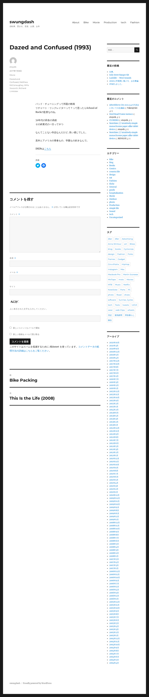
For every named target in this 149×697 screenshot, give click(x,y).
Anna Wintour (114, 244)
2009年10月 (114, 504)
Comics (112, 168)
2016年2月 (114, 385)
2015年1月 (113, 406)
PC (129, 290)
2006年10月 (114, 577)
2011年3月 (113, 486)
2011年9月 (113, 467)
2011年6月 (113, 477)
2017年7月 (114, 370)
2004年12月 (114, 638)
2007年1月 (114, 568)
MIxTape (112, 279)
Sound (112, 211)
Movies (130, 279)
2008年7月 (114, 538)
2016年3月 (114, 382)
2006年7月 (114, 583)
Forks (130, 254)
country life (114, 171)
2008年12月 (114, 522)
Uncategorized (116, 217)
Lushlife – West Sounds (120, 78)
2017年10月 (114, 364)
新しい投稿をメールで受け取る (26, 334)
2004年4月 (114, 663)
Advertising (127, 239)
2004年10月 (114, 644)
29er (117, 239)
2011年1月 (113, 492)
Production (110, 22)
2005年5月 (114, 623)
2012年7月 (114, 440)
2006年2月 (114, 596)
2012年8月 (114, 437)
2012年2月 (114, 452)
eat (110, 178)
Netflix (126, 284)
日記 (110, 315)
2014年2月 (114, 409)
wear (110, 310)
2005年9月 (114, 611)
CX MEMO (113, 120)
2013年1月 (113, 425)
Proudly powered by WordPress (37, 683)
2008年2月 (114, 553)
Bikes (132, 244)
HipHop (125, 264)
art (125, 244)
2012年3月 (113, 449)
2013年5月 (113, 416)
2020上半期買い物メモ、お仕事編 (123, 81)
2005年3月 (114, 629)
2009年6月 (114, 513)
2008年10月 (114, 528)
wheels (131, 310)
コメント (15, 214)
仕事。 (112, 72)
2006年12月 (114, 571)
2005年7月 (114, 617)
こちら (47, 148)
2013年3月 (113, 419)
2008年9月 (114, 532)
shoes (127, 295)
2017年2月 (114, 376)
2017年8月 (114, 367)
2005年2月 (114, 632)
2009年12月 (114, 498)
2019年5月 (114, 355)
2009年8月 (114, 510)
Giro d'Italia (113, 264)
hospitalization (116, 193)
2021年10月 (114, 342)
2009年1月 (114, 519)
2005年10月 (114, 608)
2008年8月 (114, 535)
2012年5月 (114, 446)
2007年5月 (114, 559)
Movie (96, 22)
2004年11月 (114, 641)
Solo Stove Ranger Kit (119, 75)
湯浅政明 (118, 315)
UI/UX (134, 305)
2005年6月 (114, 620)
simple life (114, 208)
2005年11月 (114, 605)
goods (112, 190)
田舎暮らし (130, 315)
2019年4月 (114, 358)
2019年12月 (114, 352)
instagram (113, 269)
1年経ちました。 (116, 84)
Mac (123, 269)
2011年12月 (114, 458)
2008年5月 (114, 544)
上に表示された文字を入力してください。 (29, 309)
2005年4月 (114, 626)
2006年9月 (114, 580)
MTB (110, 284)
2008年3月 (114, 550)
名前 (13, 258)
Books (112, 165)
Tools (117, 305)
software (112, 300)
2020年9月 (114, 348)
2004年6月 (114, 657)
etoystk (13, 67)
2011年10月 (114, 464)
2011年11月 (114, 461)
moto (121, 279)
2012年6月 (114, 443)
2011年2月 (113, 489)
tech (123, 22)
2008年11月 (114, 525)
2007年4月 (114, 562)
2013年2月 (113, 422)
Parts (122, 290)
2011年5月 (113, 480)
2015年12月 (114, 391)
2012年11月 (114, 431)
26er (110, 239)
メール (14, 272)
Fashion (134, 22)
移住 (110, 320)
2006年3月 (114, 593)
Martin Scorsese (130, 274)
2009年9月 (114, 507)
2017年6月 (114, 373)
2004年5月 (114, 660)
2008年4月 (114, 547)
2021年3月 (113, 345)
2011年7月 (113, 474)
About (75, 22)
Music (118, 284)
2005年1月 (114, 635)
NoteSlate (112, 290)
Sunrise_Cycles (126, 300)
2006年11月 (114, 574)
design (112, 174)
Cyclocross (128, 249)
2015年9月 (114, 400)
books (118, 249)
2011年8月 (113, 471)
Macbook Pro (114, 274)
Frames (111, 259)
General (113, 187)
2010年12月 (114, 495)
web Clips (120, 310)
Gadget (121, 259)
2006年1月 (114, 599)
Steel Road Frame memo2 (121, 114)
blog (111, 162)
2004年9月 (114, 647)
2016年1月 (113, 388)
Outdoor (113, 199)
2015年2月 (114, 403)
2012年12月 (114, 428)
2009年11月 (114, 501)
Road (119, 295)
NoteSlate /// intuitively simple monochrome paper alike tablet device (123, 126)
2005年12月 (114, 602)
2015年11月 (114, 394)
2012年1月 (113, 455)
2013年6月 (114, 413)
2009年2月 (114, 516)
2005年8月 (114, 614)
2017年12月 (114, 361)
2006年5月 (114, 586)
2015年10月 (114, 397)
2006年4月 (114, 589)
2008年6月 (114, 541)
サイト (13, 286)
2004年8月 (114, 650)
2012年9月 (114, 434)
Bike (86, 22)
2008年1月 (114, 556)
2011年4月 (113, 483)
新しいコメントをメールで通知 (26, 328)
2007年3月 (114, 565)
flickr (111, 184)
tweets (126, 305)
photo (112, 202)
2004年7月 (114, 654)
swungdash (22, 21)
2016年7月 (114, 379)
